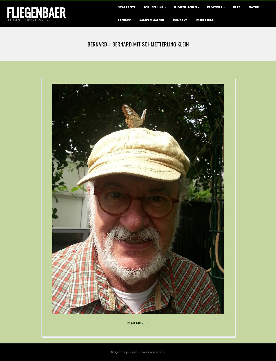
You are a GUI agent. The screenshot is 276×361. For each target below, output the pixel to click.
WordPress (158, 352)
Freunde (124, 20)
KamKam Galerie (152, 20)
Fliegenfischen (185, 7)
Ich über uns (153, 7)
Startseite (127, 7)
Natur (254, 7)
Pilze (236, 7)
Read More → (138, 323)
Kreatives (214, 7)
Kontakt (180, 20)
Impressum (204, 20)
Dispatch (133, 352)
